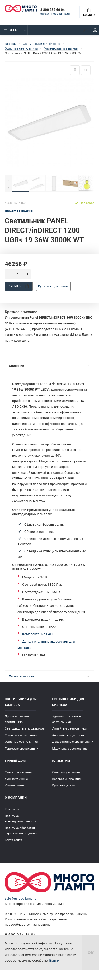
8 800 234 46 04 (52, 10)
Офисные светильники (21, 741)
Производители (63, 785)
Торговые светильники (21, 748)
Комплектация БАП (37, 634)
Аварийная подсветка (68, 735)
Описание (49, 366)
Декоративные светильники (72, 741)
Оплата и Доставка (66, 772)
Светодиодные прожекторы (25, 728)
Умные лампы (15, 785)
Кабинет (95, 30)
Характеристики (49, 676)
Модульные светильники (70, 748)
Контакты (12, 809)
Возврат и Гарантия (66, 779)
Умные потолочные (19, 772)
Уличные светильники (21, 735)
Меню (11, 29)
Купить (19, 286)
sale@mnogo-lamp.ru (55, 14)
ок (91, 952)
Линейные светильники (69, 728)
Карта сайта (13, 840)
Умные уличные (16, 779)
